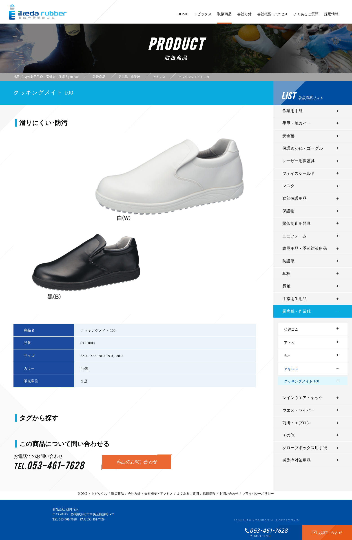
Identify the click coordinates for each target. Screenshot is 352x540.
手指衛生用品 (294, 298)
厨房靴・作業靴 (296, 311)
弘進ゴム (291, 329)
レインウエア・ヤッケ (302, 397)
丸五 (287, 356)
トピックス (203, 16)
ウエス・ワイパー (298, 410)
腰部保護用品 (294, 198)
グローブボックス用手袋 (304, 448)
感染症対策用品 (296, 460)
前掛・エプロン (296, 423)
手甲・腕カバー (296, 123)
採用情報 (331, 16)
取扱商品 (224, 18)
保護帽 (288, 211)
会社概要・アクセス (158, 493)
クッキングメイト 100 (301, 381)
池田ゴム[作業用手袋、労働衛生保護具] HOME (46, 77)
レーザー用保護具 (298, 161)
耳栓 (286, 273)
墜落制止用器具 (296, 223)
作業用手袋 (292, 111)
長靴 (286, 286)
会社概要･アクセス (272, 16)
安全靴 (288, 136)
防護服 (288, 261)
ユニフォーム (294, 236)
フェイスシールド (298, 173)
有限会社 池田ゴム (66, 509)
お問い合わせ (228, 493)
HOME (182, 16)
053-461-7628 (68, 519)
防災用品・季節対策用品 (304, 248)
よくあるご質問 (306, 16)
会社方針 (244, 16)
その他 (288, 435)
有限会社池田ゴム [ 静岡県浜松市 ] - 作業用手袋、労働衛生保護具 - (38, 12)
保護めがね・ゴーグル (302, 148)
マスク (288, 186)
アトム (289, 343)
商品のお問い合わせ (137, 462)
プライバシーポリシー (258, 493)
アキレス (291, 369)
